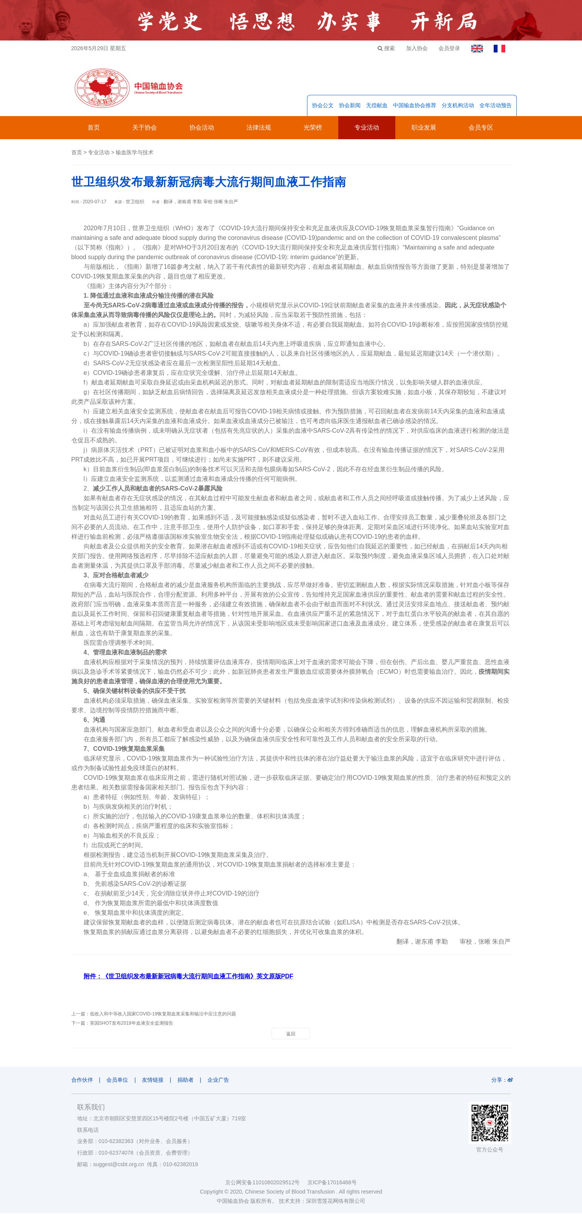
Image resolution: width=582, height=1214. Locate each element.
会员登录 (448, 48)
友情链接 (154, 1080)
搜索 (384, 48)
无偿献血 (377, 106)
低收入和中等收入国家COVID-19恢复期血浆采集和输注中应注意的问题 (163, 1014)
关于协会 (144, 128)
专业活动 (366, 128)
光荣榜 (313, 128)
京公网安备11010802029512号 (266, 1183)
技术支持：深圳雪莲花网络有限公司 (322, 1202)
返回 (290, 1034)
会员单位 (118, 1080)
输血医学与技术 (135, 153)
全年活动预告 (495, 106)
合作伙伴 (82, 1080)
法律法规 (258, 128)
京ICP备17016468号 (332, 1183)
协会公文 (323, 106)
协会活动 (201, 128)
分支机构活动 (458, 106)
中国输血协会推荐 (414, 106)
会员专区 (481, 128)
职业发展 (424, 128)
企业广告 (221, 1080)
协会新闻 (350, 106)
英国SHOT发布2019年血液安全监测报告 (131, 1024)
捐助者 (187, 1080)
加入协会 (415, 48)
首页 (94, 128)
